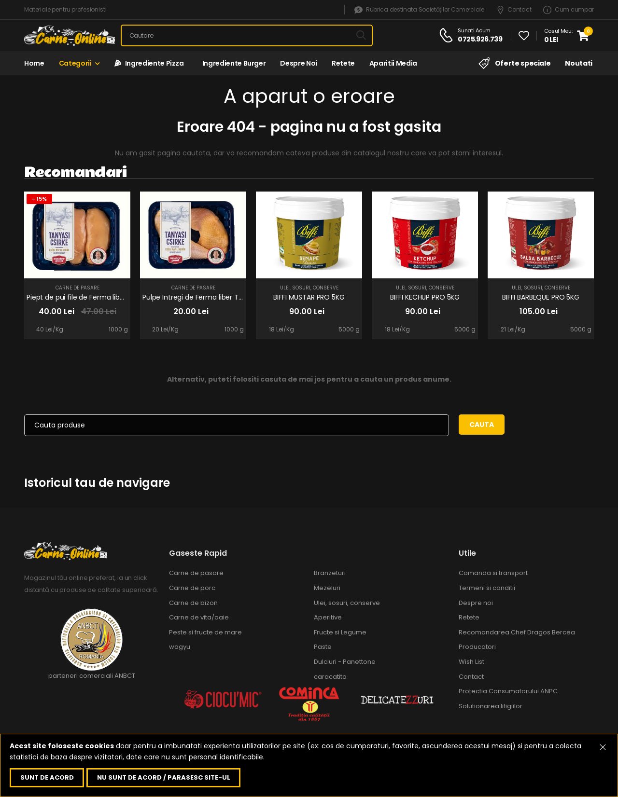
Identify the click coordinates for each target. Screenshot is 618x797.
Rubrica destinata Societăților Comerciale (419, 10)
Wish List (471, 661)
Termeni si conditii (487, 587)
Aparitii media (393, 63)
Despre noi (298, 63)
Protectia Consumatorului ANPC (508, 691)
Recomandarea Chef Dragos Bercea (517, 632)
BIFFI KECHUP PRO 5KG (425, 297)
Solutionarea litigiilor (490, 706)
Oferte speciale (514, 63)
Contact (514, 10)
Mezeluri (327, 587)
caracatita (330, 676)
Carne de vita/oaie (199, 617)
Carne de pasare (77, 287)
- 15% (39, 199)
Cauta (481, 424)
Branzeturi (330, 572)
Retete (343, 63)
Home (34, 63)
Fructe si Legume (340, 632)
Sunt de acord (47, 777)
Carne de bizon (193, 602)
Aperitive (328, 617)
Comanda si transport (493, 572)
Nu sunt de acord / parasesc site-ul (163, 777)
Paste (323, 646)
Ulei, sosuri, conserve (309, 287)
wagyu (179, 646)
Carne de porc (192, 587)
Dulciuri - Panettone (345, 661)
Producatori (477, 646)
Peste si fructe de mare (205, 632)
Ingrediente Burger (232, 63)
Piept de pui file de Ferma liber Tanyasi (90, 297)
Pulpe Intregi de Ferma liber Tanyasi (201, 297)
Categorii (75, 63)
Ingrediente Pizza (149, 63)
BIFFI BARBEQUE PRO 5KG (540, 297)
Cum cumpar (568, 10)
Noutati (578, 63)
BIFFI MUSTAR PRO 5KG (308, 297)
